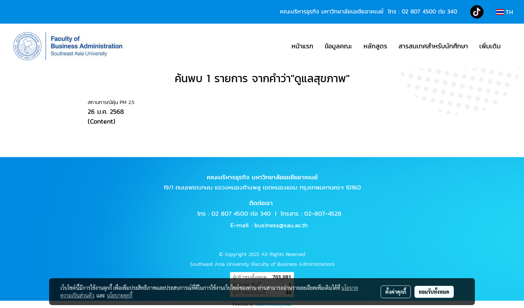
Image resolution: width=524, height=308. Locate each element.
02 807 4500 (419, 11)
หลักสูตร (375, 46)
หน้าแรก (302, 46)
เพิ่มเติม (490, 46)
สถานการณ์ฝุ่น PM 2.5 (111, 102)
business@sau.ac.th (281, 225)
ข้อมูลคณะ (338, 46)
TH (504, 12)
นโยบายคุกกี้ (119, 295)
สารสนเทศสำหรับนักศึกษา (433, 46)
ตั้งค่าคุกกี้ (395, 291)
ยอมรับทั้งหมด (434, 291)
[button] (513, 46)
